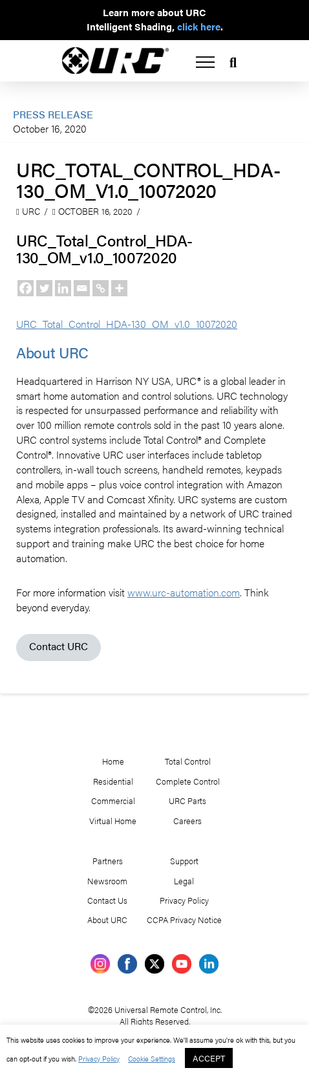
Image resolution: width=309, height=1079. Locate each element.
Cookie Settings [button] (174, 1058)
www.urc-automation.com (194, 607)
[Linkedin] (63, 288)
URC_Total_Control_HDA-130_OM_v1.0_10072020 (134, 323)
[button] (205, 62)
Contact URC (59, 660)
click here (200, 26)
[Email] (82, 288)
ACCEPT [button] (235, 1058)
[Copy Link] (100, 288)
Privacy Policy (119, 1058)
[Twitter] (44, 288)
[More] (119, 288)
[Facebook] (25, 288)
